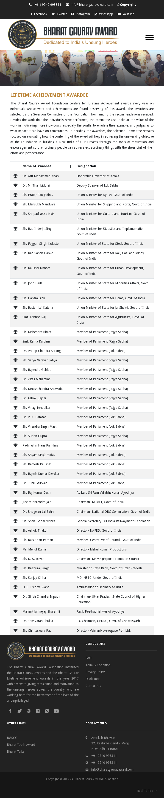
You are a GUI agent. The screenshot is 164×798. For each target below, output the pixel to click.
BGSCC (12, 738)
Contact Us (93, 686)
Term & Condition (98, 665)
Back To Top (147, 790)
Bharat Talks (15, 751)
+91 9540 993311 (104, 756)
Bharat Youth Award (21, 744)
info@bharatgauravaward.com (92, 4)
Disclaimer (93, 679)
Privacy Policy (95, 672)
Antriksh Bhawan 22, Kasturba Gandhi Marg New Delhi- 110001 (110, 743)
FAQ (89, 658)
